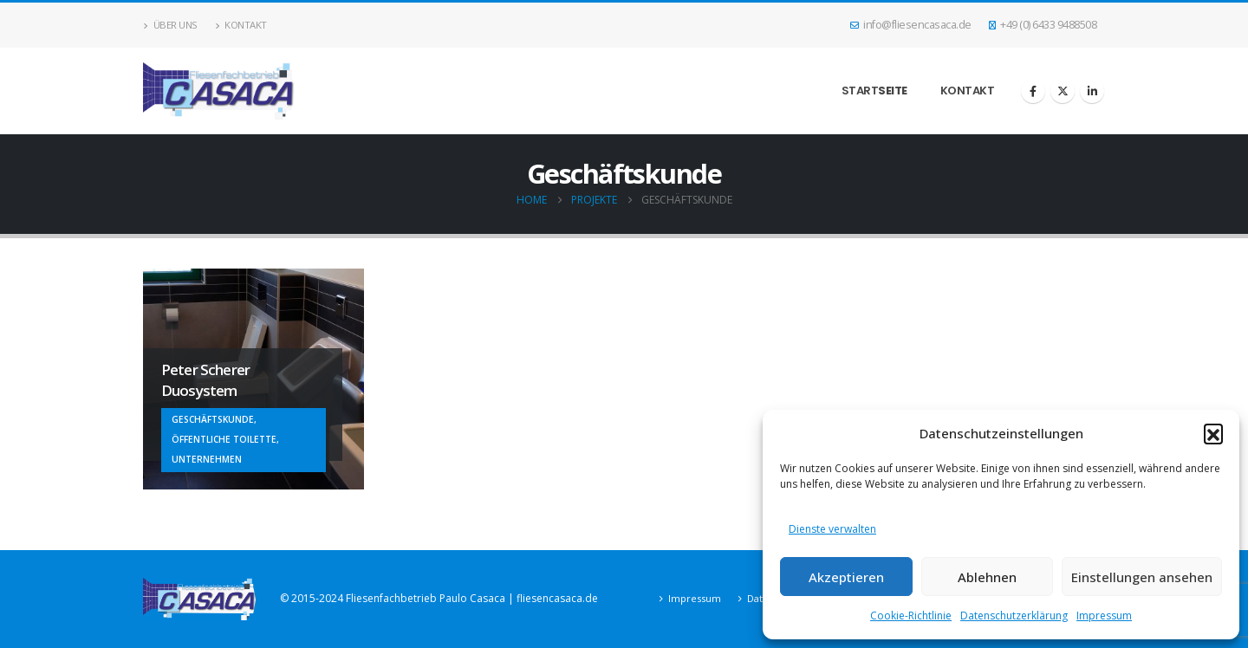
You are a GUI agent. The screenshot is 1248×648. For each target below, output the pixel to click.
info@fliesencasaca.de (911, 24)
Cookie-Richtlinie (911, 615)
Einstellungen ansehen (1141, 577)
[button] (1213, 433)
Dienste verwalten (832, 529)
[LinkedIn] (1092, 91)
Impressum (1104, 615)
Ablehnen (987, 577)
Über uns (170, 24)
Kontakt (241, 24)
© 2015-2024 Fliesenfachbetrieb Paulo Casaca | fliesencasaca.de (439, 598)
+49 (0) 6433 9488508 (1043, 24)
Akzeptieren (846, 577)
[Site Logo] (219, 91)
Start (874, 90)
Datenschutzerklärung (1014, 615)
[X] (1062, 91)
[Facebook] (1033, 91)
